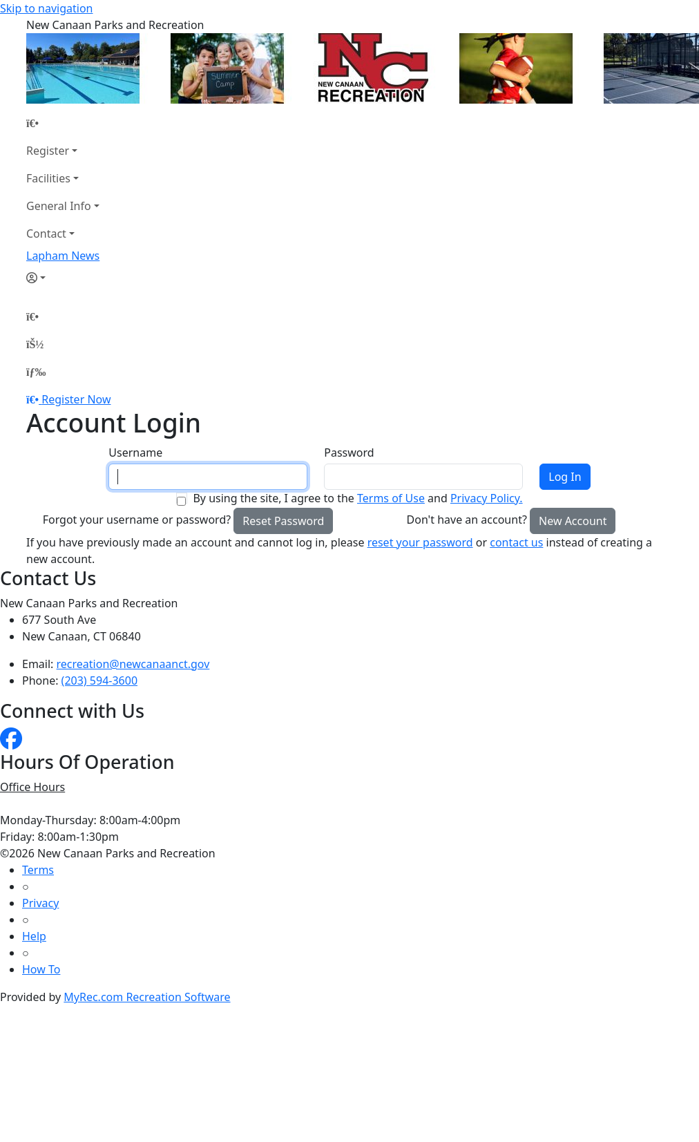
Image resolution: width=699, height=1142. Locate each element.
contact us (516, 542)
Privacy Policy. (486, 498)
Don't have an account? (467, 519)
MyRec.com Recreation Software (147, 997)
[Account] (62, 278)
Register (47, 150)
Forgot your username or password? (137, 519)
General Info (58, 205)
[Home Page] (62, 123)
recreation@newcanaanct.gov (133, 664)
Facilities (48, 178)
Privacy (40, 903)
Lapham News (62, 255)
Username (135, 452)
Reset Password (283, 521)
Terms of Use (391, 498)
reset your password (420, 542)
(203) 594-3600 (99, 680)
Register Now (76, 399)
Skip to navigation (46, 8)
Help (34, 936)
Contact (46, 233)
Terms (38, 869)
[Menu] (36, 372)
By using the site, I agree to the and (357, 498)
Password (349, 452)
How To (41, 969)
